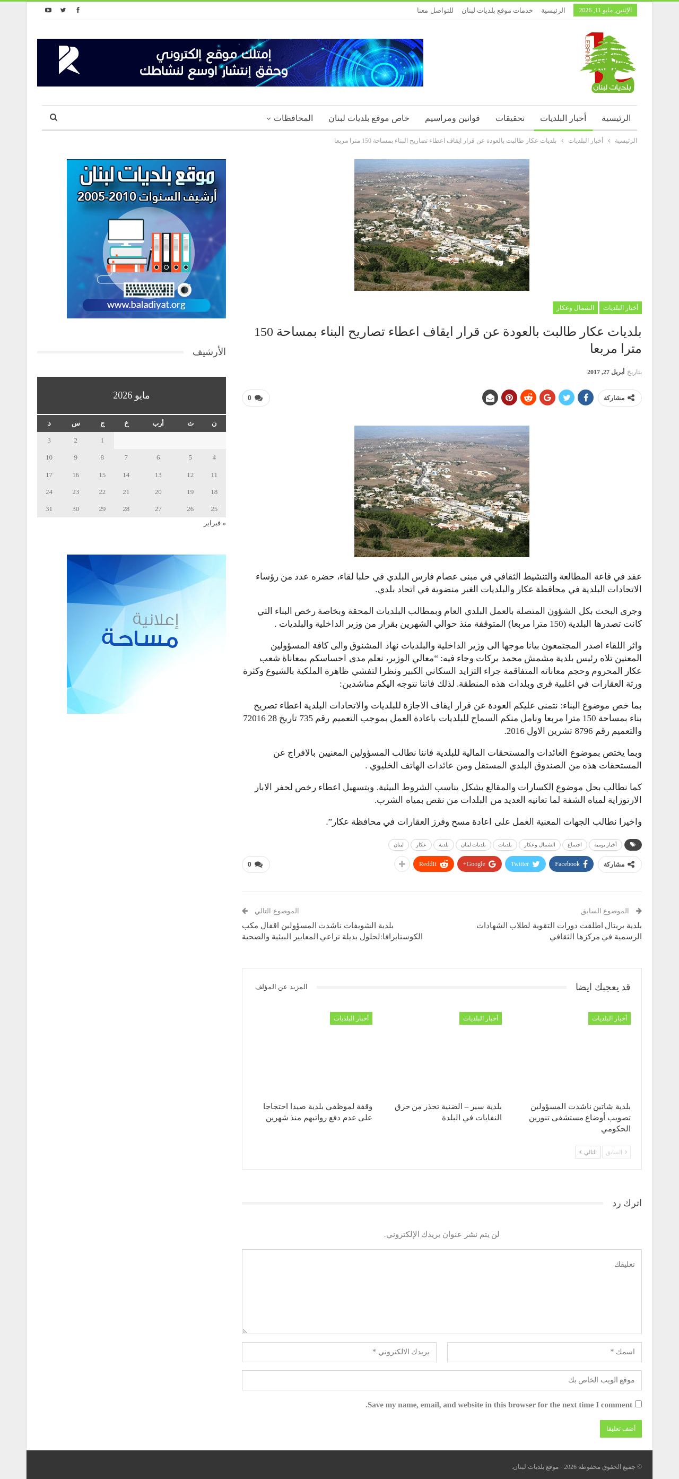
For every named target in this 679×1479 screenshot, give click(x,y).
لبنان (399, 842)
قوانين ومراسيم (452, 118)
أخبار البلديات (563, 118)
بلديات (505, 842)
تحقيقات (510, 118)
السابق (616, 1148)
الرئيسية (553, 10)
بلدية (444, 842)
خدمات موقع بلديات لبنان (498, 10)
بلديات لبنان (473, 842)
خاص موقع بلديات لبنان (369, 118)
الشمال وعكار (575, 308)
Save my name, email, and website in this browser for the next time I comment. (498, 1401)
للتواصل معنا (435, 10)
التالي (588, 1148)
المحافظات (293, 118)
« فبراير (215, 523)
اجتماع (575, 842)
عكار (421, 842)
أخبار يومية (605, 842)
